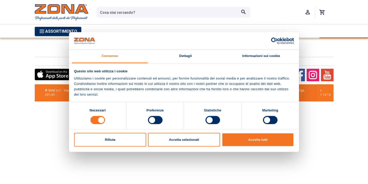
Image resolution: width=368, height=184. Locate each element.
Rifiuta (110, 140)
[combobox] (173, 12)
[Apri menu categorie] (58, 31)
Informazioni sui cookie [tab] (261, 56)
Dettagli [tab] (185, 56)
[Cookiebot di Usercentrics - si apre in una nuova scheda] (271, 40)
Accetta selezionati (184, 140)
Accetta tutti (258, 140)
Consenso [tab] (110, 56)
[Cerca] (243, 12)
